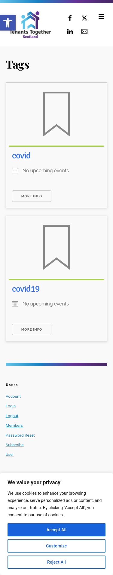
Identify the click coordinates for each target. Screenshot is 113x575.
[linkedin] (70, 30)
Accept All (57, 529)
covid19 (26, 288)
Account (13, 396)
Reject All (56, 562)
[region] (56, 524)
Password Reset (20, 435)
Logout (12, 415)
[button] (8, 23)
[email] (84, 30)
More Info (31, 196)
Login (11, 405)
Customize (56, 546)
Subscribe (15, 444)
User (10, 454)
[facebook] (70, 17)
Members (14, 425)
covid (21, 155)
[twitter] (84, 17)
